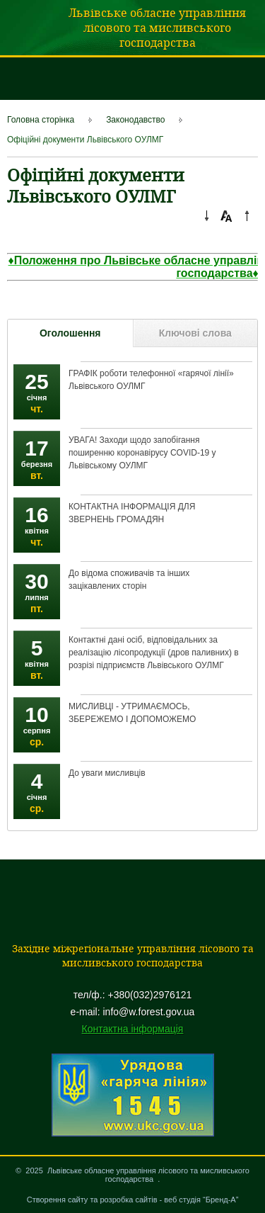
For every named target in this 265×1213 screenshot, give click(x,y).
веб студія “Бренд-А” (201, 1199)
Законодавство (135, 120)
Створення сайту (57, 1199)
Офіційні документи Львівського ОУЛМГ (85, 140)
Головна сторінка (40, 120)
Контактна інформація (133, 1028)
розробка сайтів (129, 1199)
